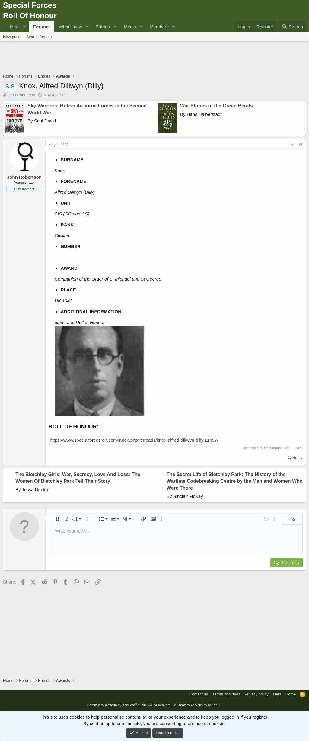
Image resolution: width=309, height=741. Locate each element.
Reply (297, 457)
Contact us (198, 694)
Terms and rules (226, 694)
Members (159, 26)
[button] (24, 26)
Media (130, 26)
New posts (12, 36)
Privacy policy (257, 694)
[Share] (293, 145)
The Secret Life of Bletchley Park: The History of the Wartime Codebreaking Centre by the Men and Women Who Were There (235, 481)
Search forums (39, 36)
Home (14, 26)
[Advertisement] (154, 58)
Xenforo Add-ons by (200, 705)
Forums (41, 26)
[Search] (292, 26)
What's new (70, 26)
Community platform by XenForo (132, 705)
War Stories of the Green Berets (216, 105)
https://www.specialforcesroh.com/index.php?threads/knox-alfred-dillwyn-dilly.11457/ (134, 440)
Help (277, 694)
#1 (301, 145)
